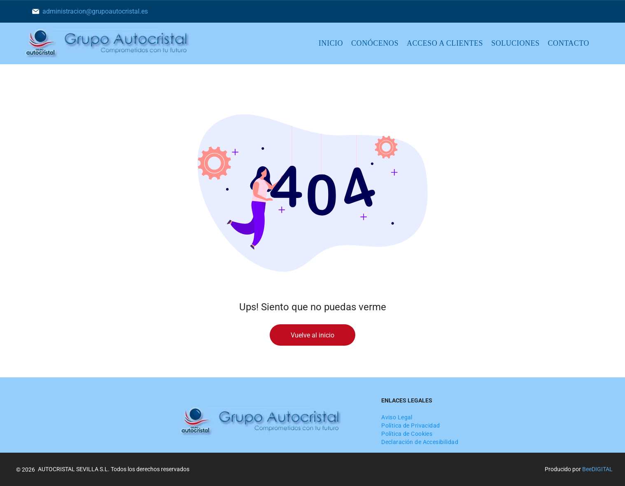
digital (602, 469)
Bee (587, 469)
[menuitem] (331, 43)
